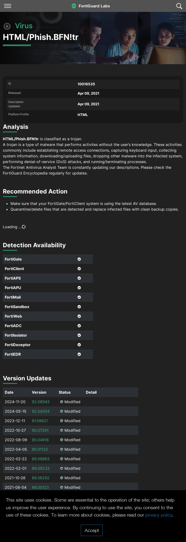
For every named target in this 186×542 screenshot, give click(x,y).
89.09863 (40, 458)
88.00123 (40, 487)
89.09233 (40, 468)
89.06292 (40, 477)
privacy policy (158, 515)
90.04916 (40, 439)
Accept (92, 530)
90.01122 (40, 449)
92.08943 (40, 401)
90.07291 (40, 430)
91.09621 (40, 420)
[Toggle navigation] (7, 6)
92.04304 (40, 411)
